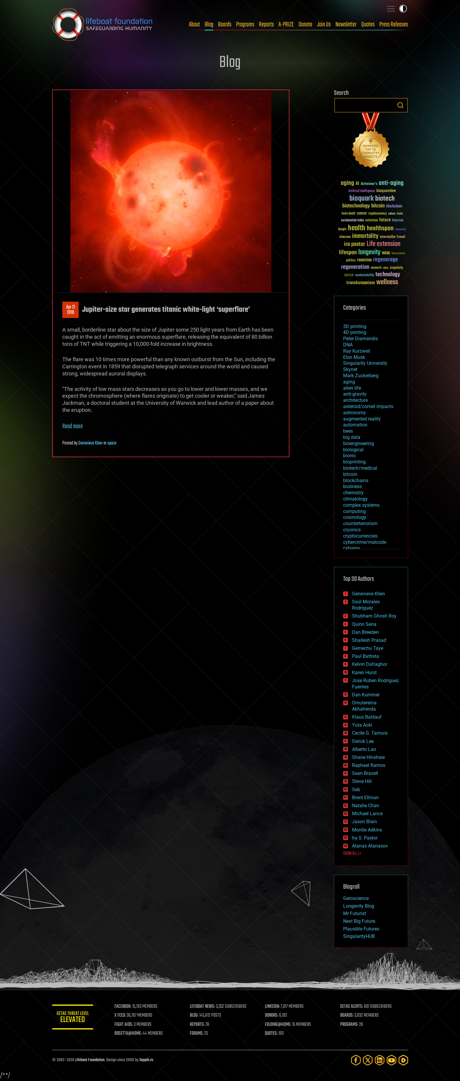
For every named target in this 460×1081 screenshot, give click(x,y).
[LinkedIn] (379, 1060)
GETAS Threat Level (73, 1018)
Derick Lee (363, 741)
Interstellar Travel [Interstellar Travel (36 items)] (392, 237)
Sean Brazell (365, 773)
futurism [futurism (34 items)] (397, 221)
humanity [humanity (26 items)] (400, 229)
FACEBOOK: (123, 1006)
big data (351, 437)
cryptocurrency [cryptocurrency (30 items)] (377, 214)
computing (354, 511)
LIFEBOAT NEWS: (202, 1006)
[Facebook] (356, 1060)
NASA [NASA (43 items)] (386, 253)
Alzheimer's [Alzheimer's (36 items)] (369, 184)
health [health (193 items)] (356, 228)
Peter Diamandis (360, 338)
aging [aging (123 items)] (347, 183)
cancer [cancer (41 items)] (362, 213)
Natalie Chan (365, 805)
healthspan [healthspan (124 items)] (380, 228)
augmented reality (362, 419)
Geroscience (356, 898)
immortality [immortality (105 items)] (365, 236)
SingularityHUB (359, 936)
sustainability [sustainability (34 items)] (364, 276)
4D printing (354, 332)
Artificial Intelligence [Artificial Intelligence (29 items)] (361, 191)
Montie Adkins (367, 830)
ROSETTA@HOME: (128, 1033)
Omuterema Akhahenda (364, 706)
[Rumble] (403, 1060)
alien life (352, 388)
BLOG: (194, 1015)
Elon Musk (354, 357)
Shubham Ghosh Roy (374, 616)
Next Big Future (359, 921)
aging (349, 382)
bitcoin (350, 474)
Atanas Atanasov (370, 846)
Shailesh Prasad (369, 640)
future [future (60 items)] (385, 220)
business (352, 486)
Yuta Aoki (362, 725)
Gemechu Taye (367, 648)
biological (353, 449)
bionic (349, 455)
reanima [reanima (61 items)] (364, 260)
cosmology (354, 517)
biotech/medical (360, 468)
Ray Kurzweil (356, 351)
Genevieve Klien (90, 443)
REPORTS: (197, 1025)
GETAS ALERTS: (351, 1006)
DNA (348, 345)
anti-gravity (355, 394)
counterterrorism (360, 523)
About (194, 24)
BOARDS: (347, 1015)
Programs (245, 24)
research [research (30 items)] (376, 268)
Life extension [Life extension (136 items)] (383, 244)
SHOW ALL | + (352, 854)
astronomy (354, 412)
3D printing (354, 326)
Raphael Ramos (368, 765)
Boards (224, 24)
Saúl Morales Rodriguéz (366, 605)
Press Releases (393, 24)
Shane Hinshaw (368, 757)
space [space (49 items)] (349, 274)
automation (355, 425)
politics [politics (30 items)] (351, 261)
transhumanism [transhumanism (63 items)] (360, 283)
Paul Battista (365, 656)
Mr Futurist (354, 913)
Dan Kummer (366, 695)
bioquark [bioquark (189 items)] (361, 198)
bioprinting (354, 462)
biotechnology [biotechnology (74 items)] (356, 206)
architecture (355, 400)
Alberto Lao (364, 749)
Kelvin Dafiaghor (369, 664)
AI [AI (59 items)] (357, 184)
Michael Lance (367, 813)
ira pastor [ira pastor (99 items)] (354, 244)
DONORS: (271, 1015)
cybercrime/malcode (364, 542)
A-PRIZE (286, 24)
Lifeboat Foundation (89, 1060)
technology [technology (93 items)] (387, 274)
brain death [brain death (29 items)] (348, 214)
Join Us (324, 24)
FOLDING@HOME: (278, 1025)
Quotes (368, 24)
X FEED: (120, 1015)
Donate (305, 24)
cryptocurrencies (360, 536)
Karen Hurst (364, 672)
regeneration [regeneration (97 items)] (355, 267)
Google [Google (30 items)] (342, 229)
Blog (209, 24)
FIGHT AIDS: (124, 1025)
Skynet (350, 369)
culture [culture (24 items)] (391, 213)
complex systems (361, 505)
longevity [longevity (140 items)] (369, 252)
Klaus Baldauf (367, 717)
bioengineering (358, 443)
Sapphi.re (146, 1060)
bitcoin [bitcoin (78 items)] (378, 206)
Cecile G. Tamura (370, 733)
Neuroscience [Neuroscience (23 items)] (398, 253)
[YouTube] (391, 1060)
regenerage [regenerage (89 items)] (385, 260)
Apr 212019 (70, 310)
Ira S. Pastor (365, 838)
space (111, 443)
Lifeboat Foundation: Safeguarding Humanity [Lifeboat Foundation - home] (102, 24)
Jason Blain (364, 821)
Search (400, 105)
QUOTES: (271, 1033)
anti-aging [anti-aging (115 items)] (391, 183)
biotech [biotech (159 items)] (385, 199)
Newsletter (345, 24)
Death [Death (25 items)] (400, 213)
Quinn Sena (364, 624)
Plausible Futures (361, 929)
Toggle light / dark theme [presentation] (403, 8)
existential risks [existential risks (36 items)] (352, 220)
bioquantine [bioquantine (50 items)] (386, 190)
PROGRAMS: (349, 1025)
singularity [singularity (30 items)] (396, 268)
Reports (266, 24)
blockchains (355, 480)
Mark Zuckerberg (360, 375)
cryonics (352, 529)
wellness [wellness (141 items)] (387, 282)
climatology (355, 499)
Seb (356, 789)
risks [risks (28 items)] (385, 268)
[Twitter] (368, 1060)
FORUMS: (197, 1033)
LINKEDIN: (272, 1006)
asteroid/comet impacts (368, 406)
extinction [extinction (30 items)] (371, 221)
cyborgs (351, 548)
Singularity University (365, 363)
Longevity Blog (358, 906)
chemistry (353, 492)
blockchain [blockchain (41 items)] (394, 206)
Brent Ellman (365, 797)
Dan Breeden (365, 632)
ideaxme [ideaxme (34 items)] (345, 237)
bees (348, 431)
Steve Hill (362, 781)
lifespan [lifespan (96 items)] (348, 252)
